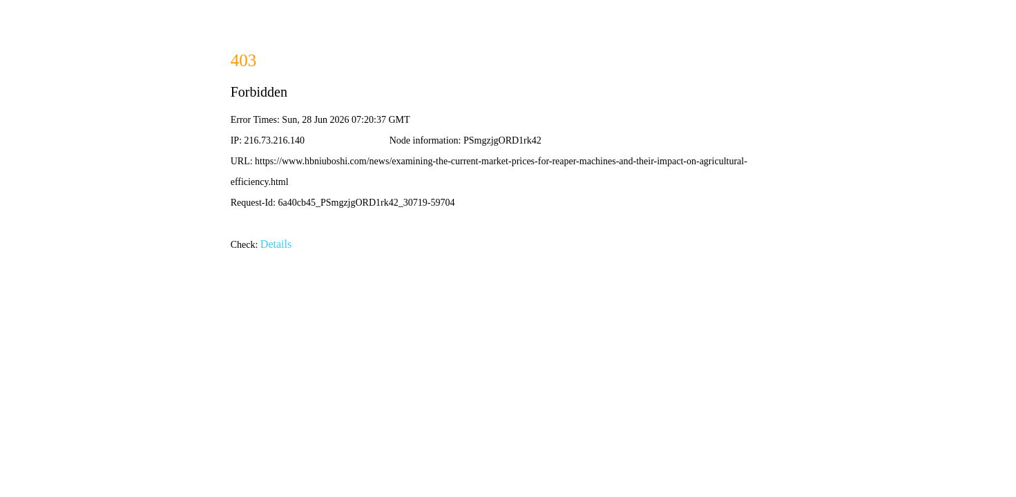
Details (275, 244)
